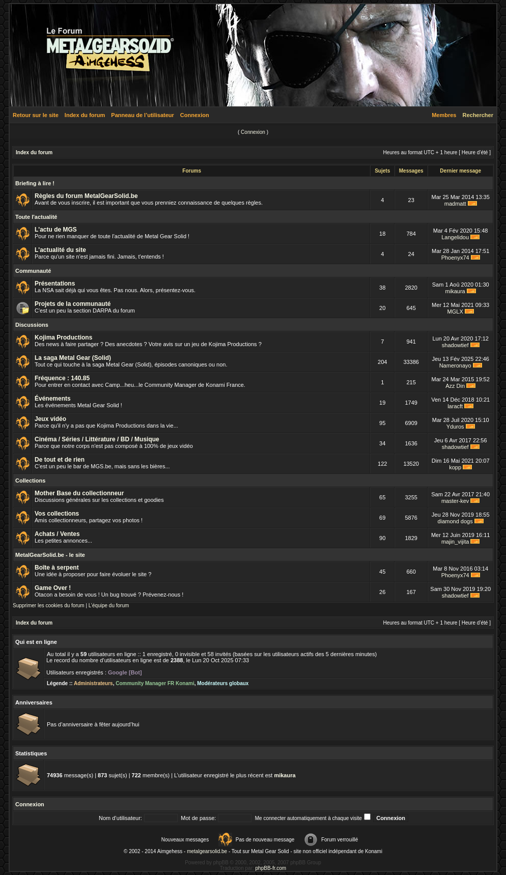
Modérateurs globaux (222, 683)
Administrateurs (93, 683)
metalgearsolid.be (207, 851)
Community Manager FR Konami (155, 683)
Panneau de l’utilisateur (142, 115)
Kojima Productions (63, 337)
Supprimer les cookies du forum (49, 605)
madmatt (455, 204)
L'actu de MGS (56, 229)
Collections (30, 480)
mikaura (455, 291)
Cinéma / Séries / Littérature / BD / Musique (97, 439)
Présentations (55, 283)
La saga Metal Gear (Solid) (73, 357)
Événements (53, 398)
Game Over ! (53, 587)
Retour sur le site (36, 115)
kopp (455, 467)
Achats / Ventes (57, 534)
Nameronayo (455, 365)
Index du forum (85, 115)
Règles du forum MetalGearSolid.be (86, 196)
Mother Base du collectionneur (79, 493)
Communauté (33, 271)
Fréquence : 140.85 (62, 378)
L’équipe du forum (109, 605)
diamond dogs (455, 521)
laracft (455, 406)
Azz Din (455, 386)
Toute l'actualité (36, 217)
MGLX (455, 311)
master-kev (455, 501)
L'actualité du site (60, 249)
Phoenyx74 (455, 258)
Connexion (194, 115)
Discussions (31, 325)
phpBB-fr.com (271, 868)
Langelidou (455, 237)
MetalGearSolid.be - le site (50, 555)
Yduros (455, 427)
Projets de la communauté (72, 303)
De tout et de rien (60, 459)
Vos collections (57, 513)
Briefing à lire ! (34, 183)
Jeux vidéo (50, 418)
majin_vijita (455, 542)
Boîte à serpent (57, 567)
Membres (444, 115)
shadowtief (455, 345)
